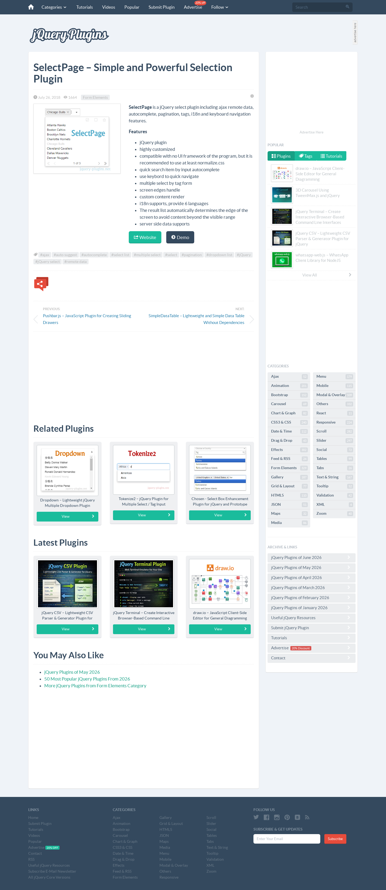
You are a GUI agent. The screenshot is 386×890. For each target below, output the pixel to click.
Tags (306, 156)
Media (289, 522)
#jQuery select (47, 261)
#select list (120, 255)
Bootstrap (289, 395)
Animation (289, 385)
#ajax (44, 255)
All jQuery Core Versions (49, 877)
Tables (334, 458)
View (78, 516)
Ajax (289, 376)
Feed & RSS (289, 458)
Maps (289, 513)
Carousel (289, 404)
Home (33, 817)
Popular (129, 7)
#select (171, 255)
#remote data (75, 261)
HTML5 (289, 495)
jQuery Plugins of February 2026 (311, 597)
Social (334, 449)
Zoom (334, 513)
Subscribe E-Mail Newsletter (52, 871)
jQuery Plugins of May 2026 (72, 672)
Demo (180, 237)
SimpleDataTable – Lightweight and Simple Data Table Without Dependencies (196, 319)
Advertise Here (312, 132)
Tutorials (82, 7)
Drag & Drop (289, 440)
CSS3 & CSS (289, 422)
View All (327, 274)
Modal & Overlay (334, 395)
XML (334, 504)
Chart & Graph (289, 413)
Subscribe (335, 839)
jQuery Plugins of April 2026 (311, 577)
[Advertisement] (144, 374)
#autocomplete (94, 255)
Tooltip (334, 486)
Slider (334, 440)
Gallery (289, 477)
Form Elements (95, 97)
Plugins (281, 156)
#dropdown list (219, 255)
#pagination (192, 255)
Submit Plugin (159, 7)
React (334, 413)
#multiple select (147, 255)
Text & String (334, 477)
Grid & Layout (289, 486)
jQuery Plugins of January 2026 (311, 607)
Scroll (334, 431)
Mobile (334, 385)
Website (145, 237)
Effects (289, 449)
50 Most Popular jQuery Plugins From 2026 (87, 678)
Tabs (334, 468)
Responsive (334, 422)
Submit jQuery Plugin (311, 627)
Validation (334, 495)
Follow (218, 7)
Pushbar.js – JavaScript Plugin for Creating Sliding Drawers (87, 319)
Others (334, 404)
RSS (31, 859)
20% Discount (301, 648)
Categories (52, 7)
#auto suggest (65, 255)
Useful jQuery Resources (311, 617)
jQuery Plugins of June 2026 (311, 557)
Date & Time (289, 431)
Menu (334, 376)
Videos (106, 7)
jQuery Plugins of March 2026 (311, 587)
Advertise (192, 5)
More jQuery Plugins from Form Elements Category (95, 685)
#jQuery (244, 255)
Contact (311, 657)
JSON (289, 504)
